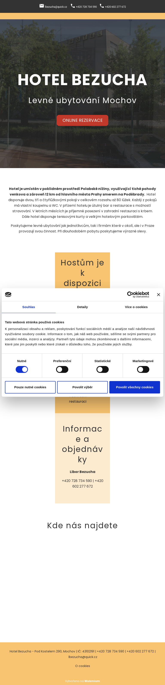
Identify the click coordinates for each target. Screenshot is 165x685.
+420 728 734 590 (77, 480)
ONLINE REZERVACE (83, 120)
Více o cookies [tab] (136, 307)
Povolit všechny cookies (134, 387)
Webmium (92, 681)
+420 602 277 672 (140, 651)
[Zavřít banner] (158, 294)
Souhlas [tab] (28, 307)
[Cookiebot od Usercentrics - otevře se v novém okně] (130, 294)
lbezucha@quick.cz (83, 657)
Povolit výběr (82, 387)
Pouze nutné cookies (30, 387)
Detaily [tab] (82, 307)
